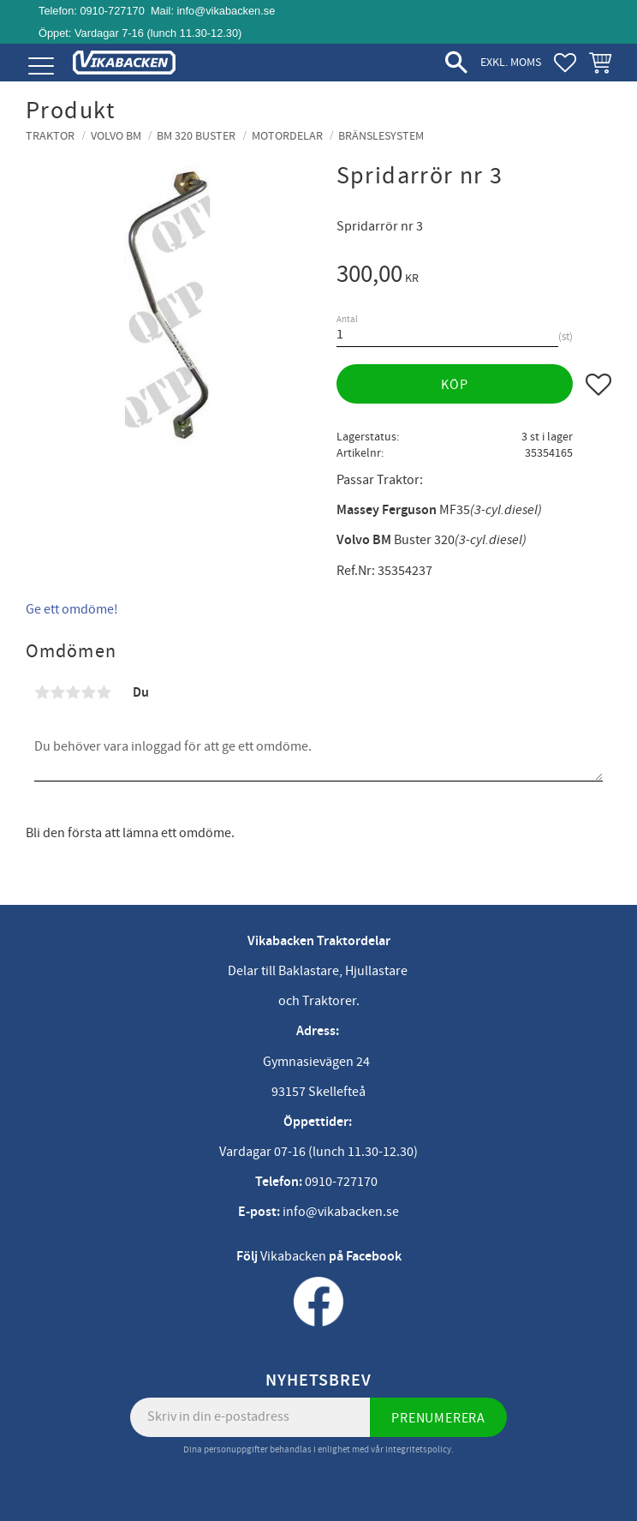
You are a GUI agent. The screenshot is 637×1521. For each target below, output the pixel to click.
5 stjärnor (103, 692)
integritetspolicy (418, 1449)
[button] (41, 66)
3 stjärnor (72, 692)
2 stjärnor (57, 692)
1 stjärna (42, 692)
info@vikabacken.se (226, 10)
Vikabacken (293, 1256)
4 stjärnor (88, 692)
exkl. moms (510, 62)
